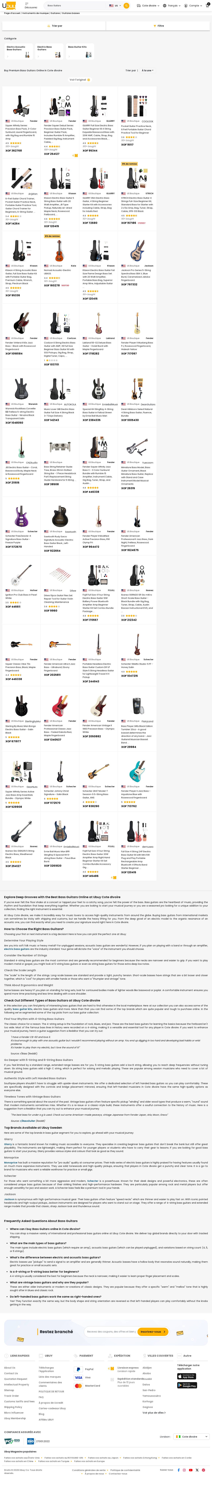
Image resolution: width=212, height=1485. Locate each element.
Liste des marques (50, 1376)
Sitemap (9, 1390)
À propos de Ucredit (51, 1402)
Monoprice (10, 1162)
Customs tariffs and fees (19, 1401)
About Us (9, 1367)
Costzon (71, 338)
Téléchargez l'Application (46, 1369)
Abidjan (147, 1367)
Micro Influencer (14, 1412)
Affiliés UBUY (46, 1419)
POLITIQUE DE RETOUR (51, 1391)
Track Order (11, 1395)
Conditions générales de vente (89, 1470)
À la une (146, 70)
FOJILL (111, 590)
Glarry (8, 1144)
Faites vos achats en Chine (18, 1461)
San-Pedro (149, 1390)
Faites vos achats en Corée (176, 1457)
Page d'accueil (12, 13)
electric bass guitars (16, 949)
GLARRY (110, 121)
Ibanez (149, 590)
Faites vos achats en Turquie (53, 1461)
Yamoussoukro (152, 1395)
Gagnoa (148, 1407)
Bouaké (147, 1379)
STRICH (149, 193)
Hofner (33, 590)
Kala (73, 266)
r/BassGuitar (27, 1121)
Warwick (32, 404)
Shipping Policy (13, 1407)
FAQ (41, 1397)
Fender (33, 121)
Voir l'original (80, 79)
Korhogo (148, 1401)
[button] (148, 6)
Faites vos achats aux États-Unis (22, 1457)
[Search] (126, 6)
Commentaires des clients (50, 1384)
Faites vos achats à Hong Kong (140, 1457)
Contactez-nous (118, 1473)
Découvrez (31, 5)
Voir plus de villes (154, 1412)
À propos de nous (94, 1473)
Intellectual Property (16, 1384)
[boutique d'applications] (187, 1377)
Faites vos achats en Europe (89, 1461)
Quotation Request (15, 1379)
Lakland (110, 338)
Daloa (146, 1384)
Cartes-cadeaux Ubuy (52, 1408)
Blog (41, 1414)
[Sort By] (54, 26)
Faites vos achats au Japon (103, 1457)
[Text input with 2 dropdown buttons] (76, 5)
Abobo (147, 1373)
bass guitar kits (22, 1009)
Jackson (148, 266)
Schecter (32, 531)
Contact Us (11, 1373)
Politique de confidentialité (125, 1470)
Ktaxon (72, 193)
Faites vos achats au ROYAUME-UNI (64, 1457)
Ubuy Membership (15, 1418)
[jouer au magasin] (187, 1386)
